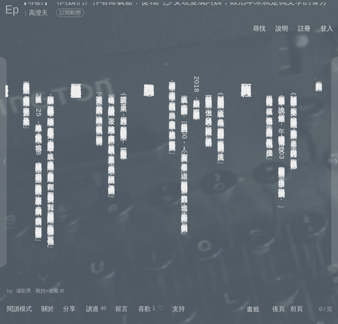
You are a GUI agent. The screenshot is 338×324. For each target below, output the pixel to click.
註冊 (304, 28)
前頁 (296, 308)
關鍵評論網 (319, 79)
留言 (121, 308)
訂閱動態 (70, 12)
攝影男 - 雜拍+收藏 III (39, 290)
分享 (69, 308)
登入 (326, 28)
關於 (47, 308)
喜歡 (144, 308)
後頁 (278, 308)
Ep (12, 9)
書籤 (253, 309)
